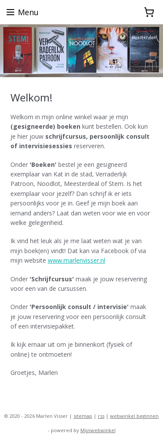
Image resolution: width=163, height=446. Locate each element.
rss (101, 416)
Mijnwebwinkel (98, 430)
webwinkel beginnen (134, 416)
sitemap (82, 416)
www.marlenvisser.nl (76, 260)
